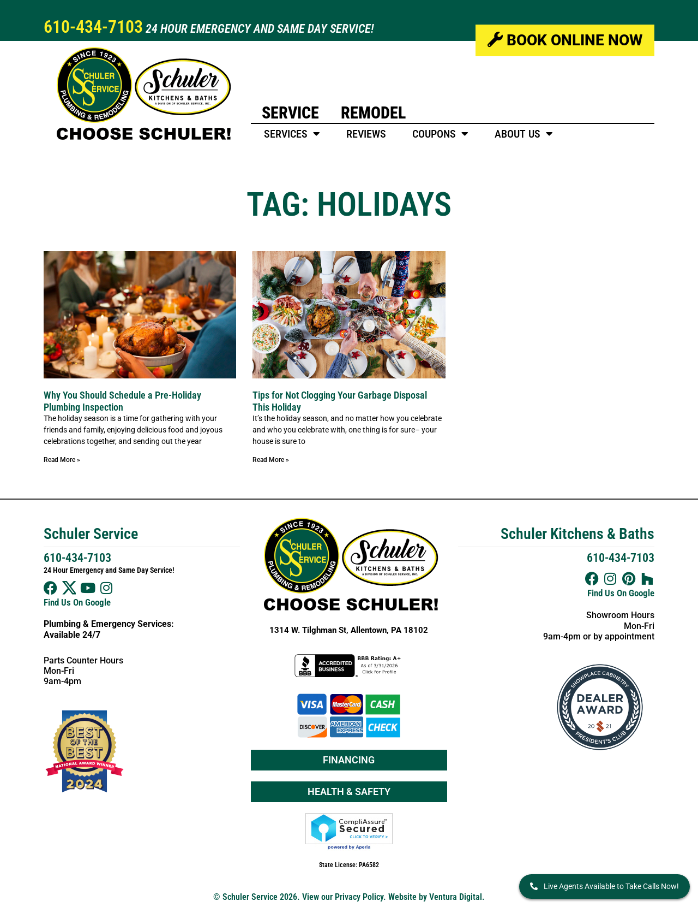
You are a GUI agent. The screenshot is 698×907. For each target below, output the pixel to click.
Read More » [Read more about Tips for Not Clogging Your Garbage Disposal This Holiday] (270, 460)
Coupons (440, 134)
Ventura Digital (455, 897)
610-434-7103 (93, 26)
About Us (524, 134)
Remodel (373, 112)
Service (290, 112)
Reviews (366, 133)
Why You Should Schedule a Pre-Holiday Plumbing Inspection (122, 401)
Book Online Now (565, 40)
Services (292, 134)
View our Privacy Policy (342, 897)
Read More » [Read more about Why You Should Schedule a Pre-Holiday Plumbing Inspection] (62, 460)
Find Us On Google (77, 602)
